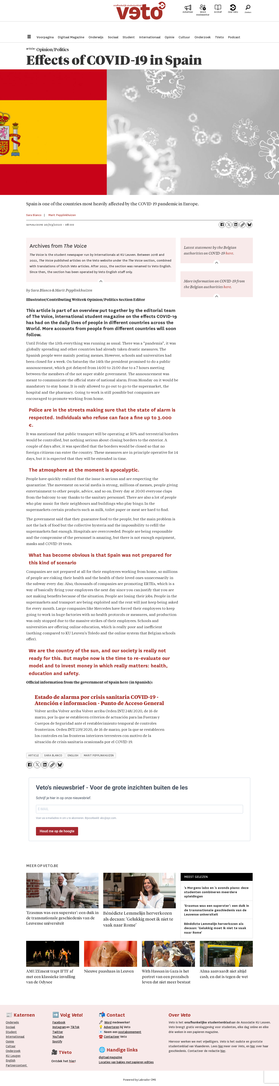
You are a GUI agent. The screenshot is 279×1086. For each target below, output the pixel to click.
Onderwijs (96, 37)
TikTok (74, 1027)
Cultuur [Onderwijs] (11, 1046)
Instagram (59, 1027)
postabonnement (129, 1032)
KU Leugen (13, 1056)
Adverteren (111, 1027)
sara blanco (53, 755)
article (33, 755)
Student (129, 37)
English (10, 1060)
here (229, 253)
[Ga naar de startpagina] (139, 16)
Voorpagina (45, 37)
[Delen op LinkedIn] (235, 225)
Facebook (58, 1022)
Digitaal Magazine (71, 37)
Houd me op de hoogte (57, 831)
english (73, 755)
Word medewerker (202, 18)
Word (108, 1022)
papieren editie (142, 1062)
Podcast (234, 37)
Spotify (57, 1041)
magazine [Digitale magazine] (111, 1057)
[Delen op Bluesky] (249, 225)
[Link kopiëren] (242, 225)
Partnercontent (16, 1065)
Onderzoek (203, 37)
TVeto (219, 37)
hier (220, 1046)
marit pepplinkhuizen (99, 755)
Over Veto (233, 17)
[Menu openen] (29, 37)
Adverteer (188, 17)
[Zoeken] (247, 16)
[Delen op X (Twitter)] (229, 225)
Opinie (169, 37)
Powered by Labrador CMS (139, 1080)
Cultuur (184, 37)
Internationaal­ (15, 1037)
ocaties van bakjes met (115, 1062)
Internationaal (149, 37)
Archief (218, 17)
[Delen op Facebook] (222, 225)
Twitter (57, 1032)
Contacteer (111, 1037)
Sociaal (113, 37)
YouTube (58, 1037)
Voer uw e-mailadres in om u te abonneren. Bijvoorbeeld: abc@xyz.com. (76, 818)
